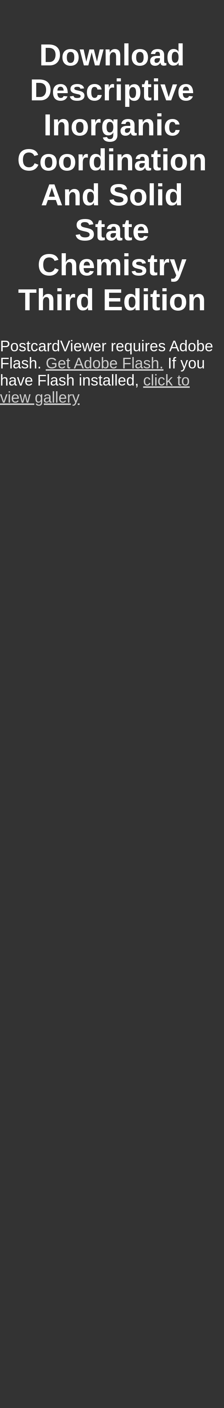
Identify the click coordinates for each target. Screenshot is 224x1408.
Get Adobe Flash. (104, 363)
